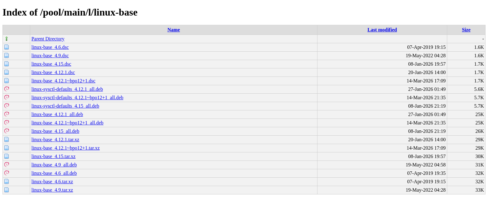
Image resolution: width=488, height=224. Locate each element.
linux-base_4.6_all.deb (54, 173)
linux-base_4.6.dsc (50, 47)
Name (173, 29)
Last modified (382, 29)
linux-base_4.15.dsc (51, 64)
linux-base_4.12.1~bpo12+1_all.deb (67, 122)
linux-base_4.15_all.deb (55, 131)
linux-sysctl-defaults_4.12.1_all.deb (67, 89)
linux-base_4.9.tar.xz (52, 190)
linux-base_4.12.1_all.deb (57, 114)
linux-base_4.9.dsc (50, 55)
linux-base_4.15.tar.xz (53, 156)
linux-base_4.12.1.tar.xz (55, 139)
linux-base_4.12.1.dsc (53, 72)
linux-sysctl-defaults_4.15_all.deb (65, 106)
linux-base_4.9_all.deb (54, 164)
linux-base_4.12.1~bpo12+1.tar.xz (65, 148)
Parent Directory (47, 38)
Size (466, 29)
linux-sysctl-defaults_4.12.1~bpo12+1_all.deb (77, 97)
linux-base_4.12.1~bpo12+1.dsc (63, 80)
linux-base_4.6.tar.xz (52, 181)
